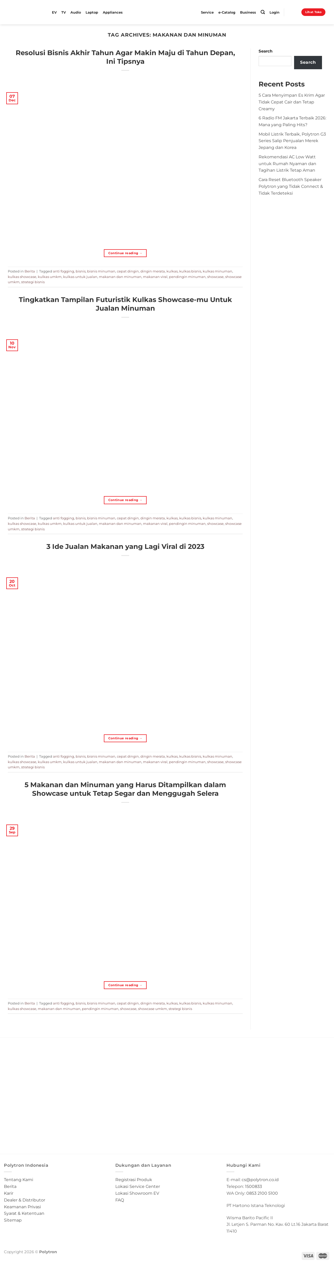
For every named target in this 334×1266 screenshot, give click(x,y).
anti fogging (63, 271)
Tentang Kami (18, 1179)
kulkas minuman (217, 271)
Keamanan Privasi (22, 1206)
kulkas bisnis (190, 271)
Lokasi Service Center (137, 1186)
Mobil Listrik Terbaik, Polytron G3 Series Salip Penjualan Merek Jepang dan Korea (292, 140)
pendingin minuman (187, 277)
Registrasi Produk (133, 1179)
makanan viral (155, 277)
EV (54, 12)
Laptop (92, 12)
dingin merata (152, 271)
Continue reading (125, 253)
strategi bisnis (33, 282)
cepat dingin (128, 271)
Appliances (113, 12)
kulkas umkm (50, 277)
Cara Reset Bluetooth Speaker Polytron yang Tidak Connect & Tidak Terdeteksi (291, 186)
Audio (75, 12)
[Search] (263, 12)
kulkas (172, 271)
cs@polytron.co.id (260, 1179)
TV (63, 12)
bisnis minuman (101, 271)
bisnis (81, 271)
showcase (215, 277)
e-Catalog (226, 12)
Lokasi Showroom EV (137, 1193)
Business (248, 12)
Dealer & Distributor (24, 1200)
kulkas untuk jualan (80, 277)
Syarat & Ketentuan (24, 1213)
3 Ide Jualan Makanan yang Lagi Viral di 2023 (125, 546)
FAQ (119, 1200)
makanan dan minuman (120, 277)
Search (265, 51)
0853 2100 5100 (262, 1193)
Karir (8, 1193)
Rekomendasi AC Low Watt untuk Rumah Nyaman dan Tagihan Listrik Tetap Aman (287, 163)
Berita (30, 271)
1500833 (253, 1186)
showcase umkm (152, 1009)
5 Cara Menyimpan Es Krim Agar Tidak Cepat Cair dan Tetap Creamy (292, 101)
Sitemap (13, 1220)
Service (207, 12)
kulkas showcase (22, 277)
